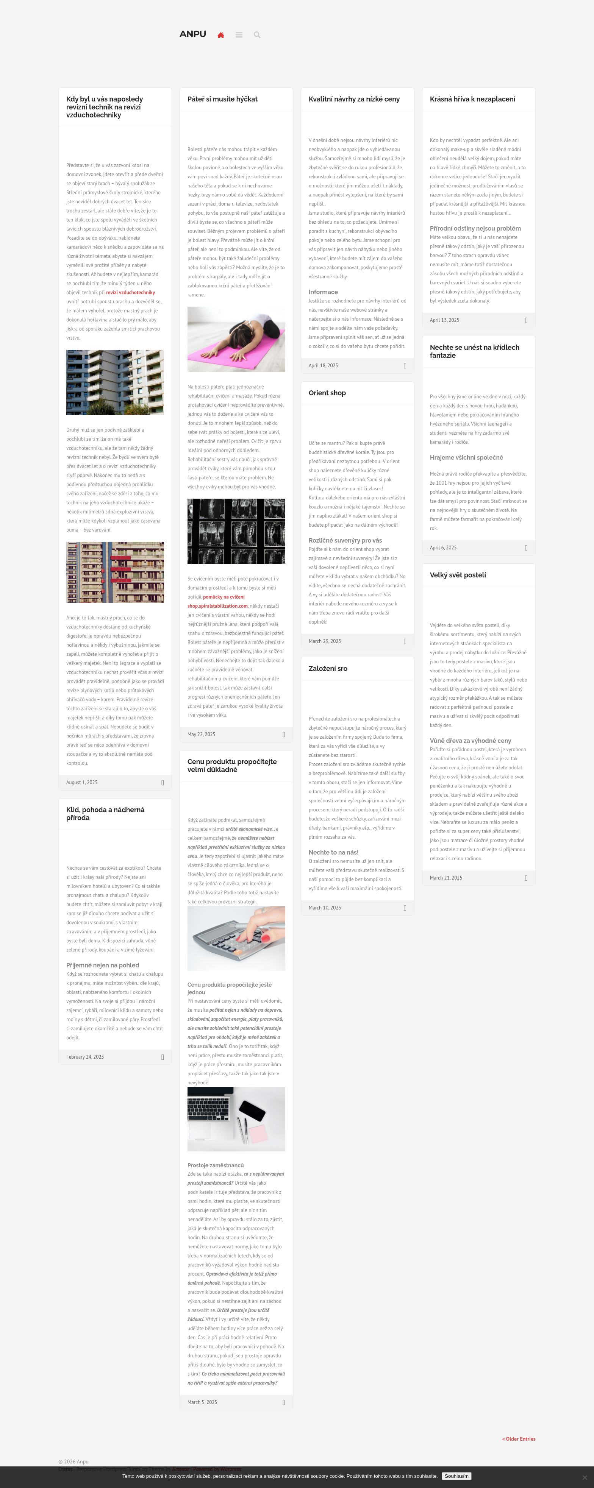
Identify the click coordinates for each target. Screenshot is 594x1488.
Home (220, 35)
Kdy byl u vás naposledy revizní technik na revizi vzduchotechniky (104, 107)
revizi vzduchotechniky (130, 292)
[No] (584, 1477)
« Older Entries (519, 1438)
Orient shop (327, 393)
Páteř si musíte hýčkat (223, 99)
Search (257, 34)
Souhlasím (457, 1476)
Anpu (193, 34)
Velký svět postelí (458, 575)
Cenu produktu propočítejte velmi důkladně (232, 766)
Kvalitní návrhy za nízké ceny (354, 99)
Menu (239, 35)
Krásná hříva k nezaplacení (473, 99)
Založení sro (328, 668)
